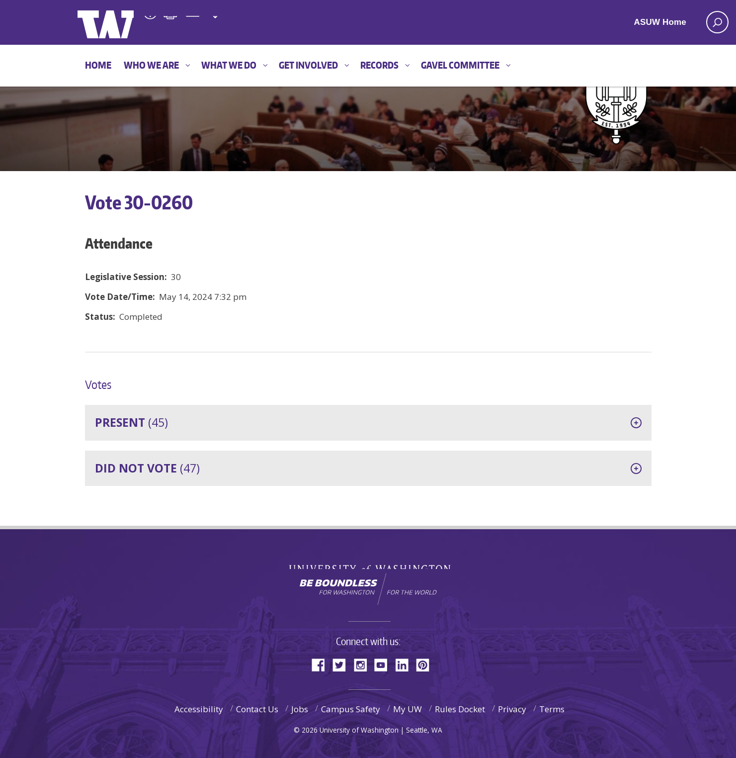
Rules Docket (460, 709)
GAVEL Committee (460, 65)
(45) (131, 422)
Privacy (512, 709)
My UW (407, 709)
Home (98, 65)
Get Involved (308, 65)
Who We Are (151, 65)
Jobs (299, 709)
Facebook (322, 664)
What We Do (228, 65)
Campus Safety (350, 709)
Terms (552, 709)
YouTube (384, 664)
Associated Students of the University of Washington (234, 23)
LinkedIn (405, 664)
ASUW (118, 22)
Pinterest (426, 664)
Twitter (342, 664)
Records (379, 65)
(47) (147, 468)
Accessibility (198, 709)
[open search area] (717, 22)
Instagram (363, 664)
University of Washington (368, 561)
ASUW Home (660, 22)
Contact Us (257, 709)
